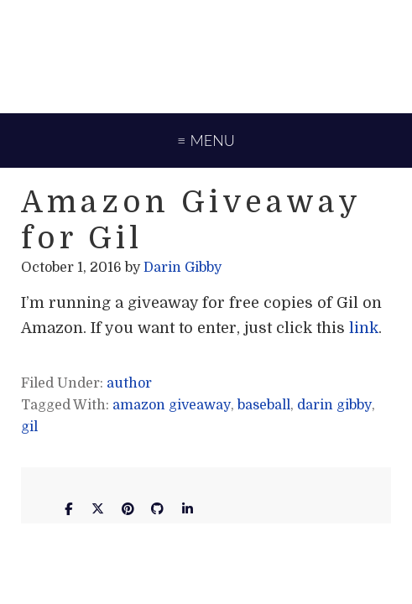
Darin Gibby (206, 54)
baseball (263, 405)
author (129, 383)
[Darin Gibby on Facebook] (68, 510)
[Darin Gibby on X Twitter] (98, 510)
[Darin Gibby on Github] (157, 510)
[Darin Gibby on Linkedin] (187, 510)
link (363, 328)
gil (29, 427)
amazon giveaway (171, 405)
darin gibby (334, 405)
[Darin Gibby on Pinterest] (127, 510)
